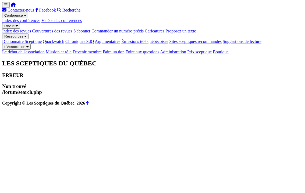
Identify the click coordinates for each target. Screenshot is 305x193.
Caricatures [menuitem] (154, 31)
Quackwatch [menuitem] (53, 41)
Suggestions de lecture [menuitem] (242, 41)
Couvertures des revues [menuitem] (52, 31)
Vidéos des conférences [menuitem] (61, 20)
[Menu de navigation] (6, 5)
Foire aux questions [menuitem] (142, 52)
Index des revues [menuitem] (16, 31)
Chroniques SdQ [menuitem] (79, 41)
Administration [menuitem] (173, 52)
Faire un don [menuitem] (114, 52)
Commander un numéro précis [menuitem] (117, 31)
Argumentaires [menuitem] (107, 41)
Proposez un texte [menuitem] (180, 31)
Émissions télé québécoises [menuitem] (144, 41)
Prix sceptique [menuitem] (199, 52)
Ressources (15, 36)
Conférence (15, 15)
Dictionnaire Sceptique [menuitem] (22, 41)
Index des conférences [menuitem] (21, 20)
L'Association (16, 47)
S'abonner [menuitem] (81, 31)
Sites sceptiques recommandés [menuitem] (195, 41)
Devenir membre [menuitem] (87, 52)
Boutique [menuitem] (221, 52)
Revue (11, 26)
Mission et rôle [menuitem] (59, 52)
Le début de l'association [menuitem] (23, 52)
